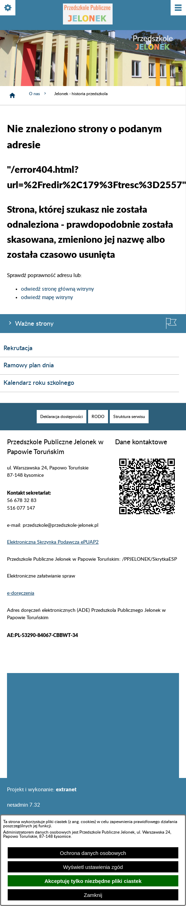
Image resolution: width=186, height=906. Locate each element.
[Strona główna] (12, 95)
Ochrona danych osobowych (93, 853)
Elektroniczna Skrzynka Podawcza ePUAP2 (53, 542)
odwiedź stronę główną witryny (57, 289)
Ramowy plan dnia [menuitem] (28, 365)
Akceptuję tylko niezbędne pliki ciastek (93, 881)
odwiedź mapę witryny (47, 297)
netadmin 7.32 (23, 805)
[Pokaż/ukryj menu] (178, 8)
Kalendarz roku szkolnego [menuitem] (38, 383)
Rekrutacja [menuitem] (18, 348)
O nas (38, 93)
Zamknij (93, 895)
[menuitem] (61, 416)
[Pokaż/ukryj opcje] (8, 8)
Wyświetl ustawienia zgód (93, 867)
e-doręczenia (20, 593)
